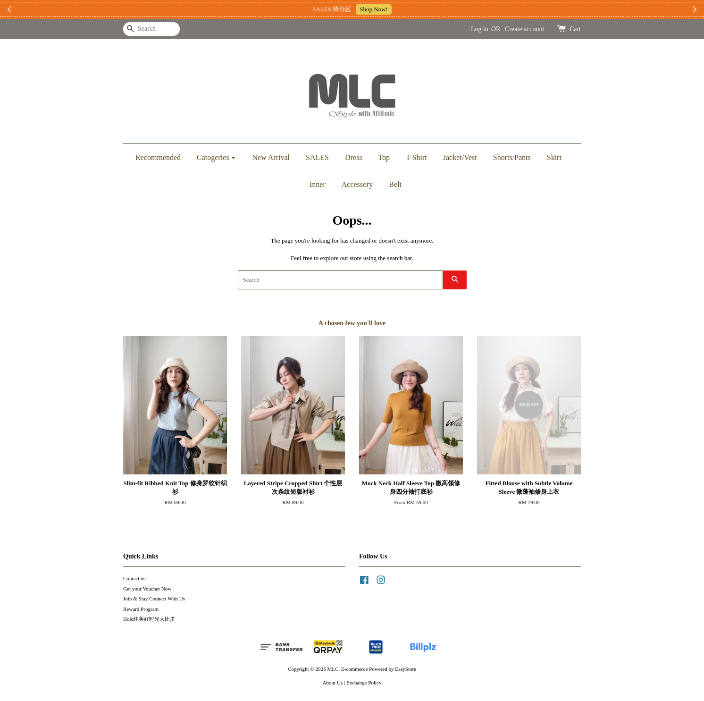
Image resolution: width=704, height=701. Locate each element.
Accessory (357, 184)
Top (384, 157)
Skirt (554, 157)
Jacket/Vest (460, 157)
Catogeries (216, 157)
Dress (353, 157)
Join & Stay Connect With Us (154, 598)
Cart (575, 29)
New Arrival (271, 157)
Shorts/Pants (512, 157)
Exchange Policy (364, 682)
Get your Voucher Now (147, 588)
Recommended (158, 157)
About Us (333, 682)
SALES (317, 157)
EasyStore (405, 669)
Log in (479, 29)
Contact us (134, 578)
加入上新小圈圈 (408, 9)
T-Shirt (416, 157)
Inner (318, 184)
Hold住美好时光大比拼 (149, 619)
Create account (525, 29)
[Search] (151, 29)
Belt (395, 184)
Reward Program (141, 609)
